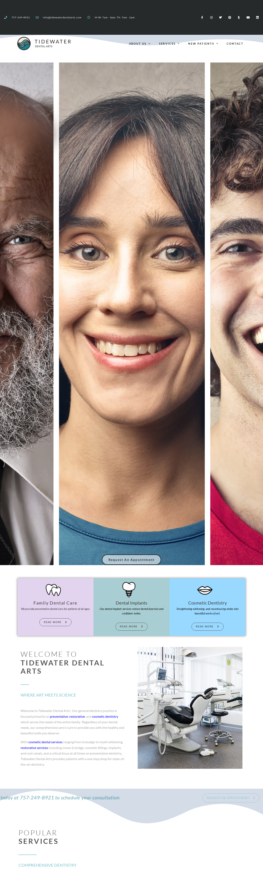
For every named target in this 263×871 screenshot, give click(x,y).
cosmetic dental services (45, 742)
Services (169, 44)
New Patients (203, 44)
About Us (140, 44)
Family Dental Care (55, 603)
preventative (59, 716)
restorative (77, 716)
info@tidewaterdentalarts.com (62, 17)
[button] (4, 313)
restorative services (34, 748)
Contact (235, 43)
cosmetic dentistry (105, 716)
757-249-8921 (21, 17)
